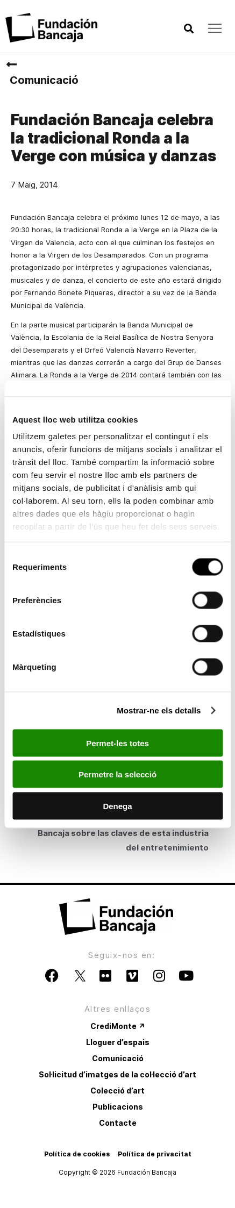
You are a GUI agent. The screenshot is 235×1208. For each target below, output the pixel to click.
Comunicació (44, 80)
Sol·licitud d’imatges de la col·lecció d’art (117, 1074)
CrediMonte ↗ (117, 1026)
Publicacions (117, 1106)
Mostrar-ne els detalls (159, 710)
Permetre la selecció (117, 774)
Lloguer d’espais (117, 1042)
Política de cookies (77, 1154)
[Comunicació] (11, 64)
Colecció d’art (117, 1090)
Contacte (118, 1122)
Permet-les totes (117, 742)
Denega (117, 805)
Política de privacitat (154, 1154)
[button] (188, 29)
